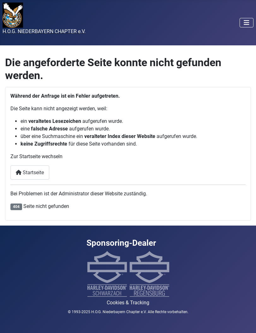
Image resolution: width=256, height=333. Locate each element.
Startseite (30, 172)
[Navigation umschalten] (246, 22)
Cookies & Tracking (128, 303)
